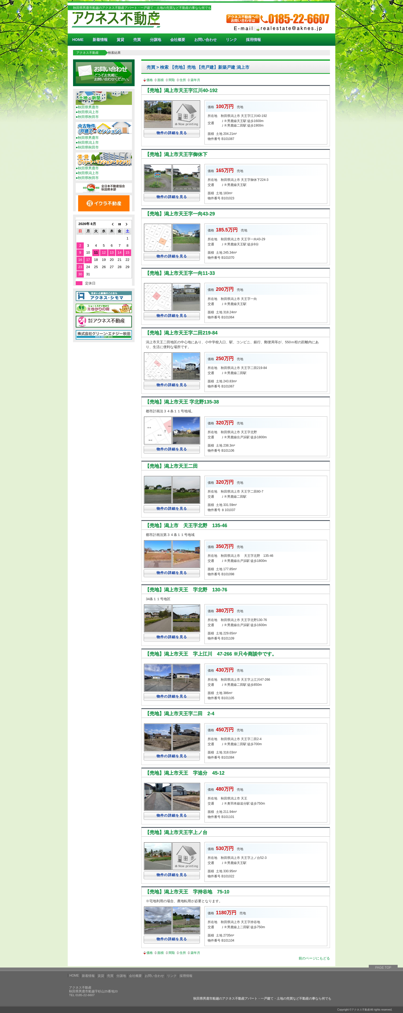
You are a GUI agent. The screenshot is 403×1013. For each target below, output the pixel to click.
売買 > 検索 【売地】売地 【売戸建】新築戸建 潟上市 (198, 67)
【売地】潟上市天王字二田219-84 (181, 333)
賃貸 (120, 39)
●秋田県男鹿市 (87, 107)
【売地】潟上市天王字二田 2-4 (179, 713)
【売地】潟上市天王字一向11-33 (180, 273)
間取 (170, 80)
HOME (77, 39)
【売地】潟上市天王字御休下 (176, 154)
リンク (231, 39)
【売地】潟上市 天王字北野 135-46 (186, 525)
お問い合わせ (205, 39)
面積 (159, 80)
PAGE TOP (383, 967)
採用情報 (253, 39)
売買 (137, 39)
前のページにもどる (314, 958)
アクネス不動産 (87, 53)
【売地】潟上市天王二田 (171, 466)
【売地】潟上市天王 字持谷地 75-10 (187, 891)
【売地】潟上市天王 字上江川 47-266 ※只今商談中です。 (211, 654)
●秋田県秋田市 (87, 117)
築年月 (193, 80)
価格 (148, 80)
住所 (181, 80)
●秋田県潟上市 (87, 112)
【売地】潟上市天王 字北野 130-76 (186, 589)
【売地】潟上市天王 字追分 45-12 (185, 773)
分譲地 (155, 39)
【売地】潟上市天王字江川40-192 (181, 90)
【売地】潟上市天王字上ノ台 (176, 832)
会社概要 (177, 39)
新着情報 (100, 39)
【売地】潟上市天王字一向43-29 (180, 213)
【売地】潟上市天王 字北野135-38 (182, 402)
